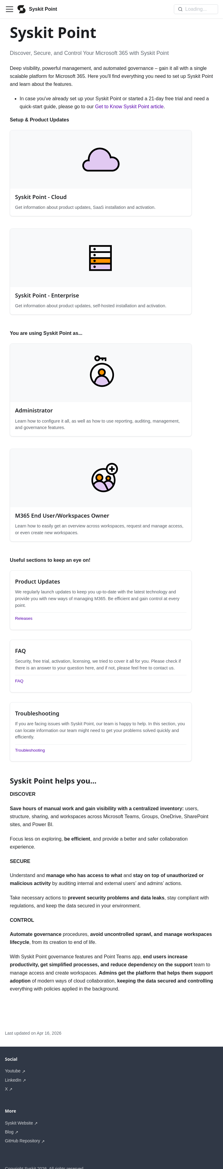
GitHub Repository (22, 1127)
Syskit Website (19, 1109)
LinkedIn (13, 1066)
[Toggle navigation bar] (9, 9)
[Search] (196, 9)
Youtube (13, 1058)
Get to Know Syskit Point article (129, 106)
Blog (9, 1118)
